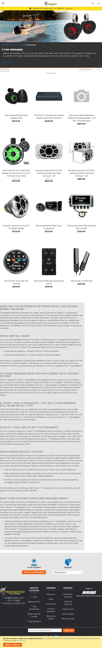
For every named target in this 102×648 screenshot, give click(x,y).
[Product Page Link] (16, 96)
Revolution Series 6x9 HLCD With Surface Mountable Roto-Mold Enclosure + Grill (49, 173)
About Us (51, 594)
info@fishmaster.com (14, 598)
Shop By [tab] (4, 69)
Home (4, 45)
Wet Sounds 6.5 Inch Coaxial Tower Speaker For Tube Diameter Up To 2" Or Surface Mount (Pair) (16, 173)
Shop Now (69, 8)
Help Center (68, 609)
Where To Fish (67, 619)
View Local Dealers (34, 572)
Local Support (68, 614)
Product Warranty (51, 610)
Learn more (21, 640)
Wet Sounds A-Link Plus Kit (81, 281)
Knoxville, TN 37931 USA (14, 603)
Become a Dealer (51, 617)
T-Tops (34, 597)
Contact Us (51, 604)
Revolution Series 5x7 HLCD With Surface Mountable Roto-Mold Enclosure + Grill (81, 173)
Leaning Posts (34, 602)
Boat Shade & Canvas (34, 615)
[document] (51, 642)
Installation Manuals (68, 595)
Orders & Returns (68, 603)
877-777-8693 (14, 600)
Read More (8, 62)
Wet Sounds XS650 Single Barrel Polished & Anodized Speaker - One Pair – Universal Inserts (82, 118)
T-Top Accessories (15, 45)
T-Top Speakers (34, 621)
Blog (51, 599)
